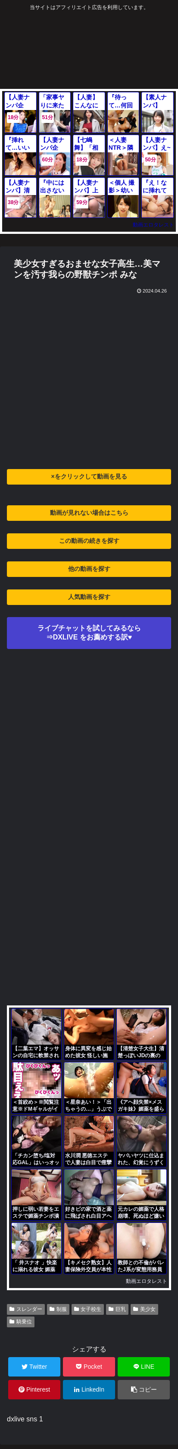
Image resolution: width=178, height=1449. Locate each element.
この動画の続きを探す (89, 540)
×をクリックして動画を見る (89, 476)
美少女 (144, 1309)
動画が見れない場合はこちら (89, 512)
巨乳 (117, 1309)
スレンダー (25, 1309)
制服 (58, 1309)
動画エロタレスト (153, 225)
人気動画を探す (89, 596)
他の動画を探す (89, 568)
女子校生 (88, 1309)
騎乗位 (20, 1322)
